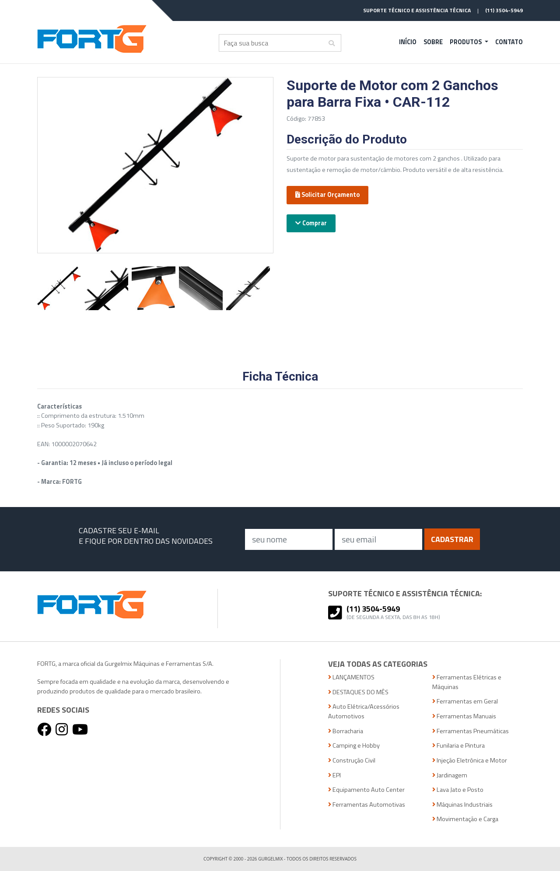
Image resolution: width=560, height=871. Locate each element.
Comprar (311, 223)
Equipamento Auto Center (366, 789)
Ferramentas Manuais (464, 716)
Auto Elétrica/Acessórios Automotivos (363, 711)
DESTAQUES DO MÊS (358, 692)
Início (407, 42)
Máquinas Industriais (462, 804)
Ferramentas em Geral (465, 701)
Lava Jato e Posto (457, 789)
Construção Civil (351, 760)
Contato (509, 42)
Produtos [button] (466, 42)
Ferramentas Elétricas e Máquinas (466, 682)
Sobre (433, 42)
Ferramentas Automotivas (366, 804)
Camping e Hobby (354, 745)
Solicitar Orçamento (327, 194)
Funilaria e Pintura (458, 745)
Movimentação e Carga (465, 819)
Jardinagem (449, 775)
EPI (334, 775)
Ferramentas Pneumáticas (470, 731)
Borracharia (345, 731)
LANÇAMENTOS (351, 677)
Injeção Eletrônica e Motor (469, 760)
